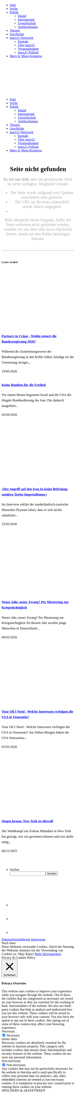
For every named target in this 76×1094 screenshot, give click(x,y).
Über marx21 (26, 45)
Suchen (14, 869)
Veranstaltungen (28, 48)
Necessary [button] (8, 1031)
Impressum (38, 939)
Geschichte (17, 34)
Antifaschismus (28, 27)
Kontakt (23, 41)
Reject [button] (30, 954)
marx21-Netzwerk (21, 37)
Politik (14, 12)
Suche (14, 8)
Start (13, 5)
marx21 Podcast (28, 52)
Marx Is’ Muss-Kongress (26, 56)
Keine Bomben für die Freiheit (24, 385)
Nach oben (9, 943)
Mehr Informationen (48, 954)
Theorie (15, 30)
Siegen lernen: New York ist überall (27, 821)
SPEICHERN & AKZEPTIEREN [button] (23, 1090)
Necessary (13, 1035)
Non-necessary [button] (11, 1061)
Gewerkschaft (27, 23)
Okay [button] (21, 954)
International (26, 19)
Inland (22, 16)
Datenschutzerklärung (16, 939)
